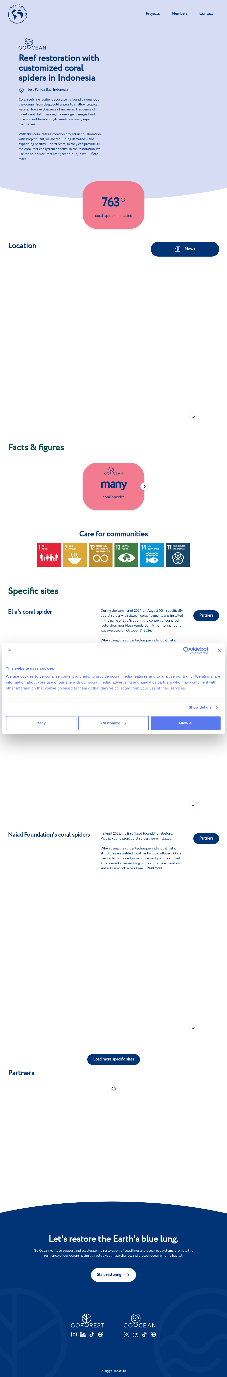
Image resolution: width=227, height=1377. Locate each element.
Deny (41, 723)
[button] (193, 281)
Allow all (186, 723)
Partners (206, 615)
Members (179, 14)
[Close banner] (219, 650)
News (185, 249)
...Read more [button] (153, 868)
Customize (113, 723)
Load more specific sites (113, 1059)
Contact (206, 14)
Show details (200, 707)
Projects (153, 14)
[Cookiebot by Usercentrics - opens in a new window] (186, 650)
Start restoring (113, 1275)
